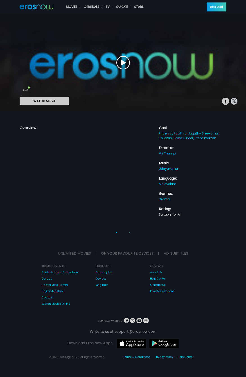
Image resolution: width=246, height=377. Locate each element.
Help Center (158, 278)
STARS (139, 6)
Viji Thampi (167, 153)
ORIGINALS (93, 6)
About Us (156, 272)
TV (109, 6)
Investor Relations (162, 291)
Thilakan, (166, 138)
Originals (102, 285)
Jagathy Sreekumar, (204, 133)
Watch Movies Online (56, 304)
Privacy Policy (164, 357)
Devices (101, 278)
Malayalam (167, 184)
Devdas (47, 278)
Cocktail (47, 297)
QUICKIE (123, 6)
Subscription (104, 272)
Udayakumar (169, 168)
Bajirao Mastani (52, 291)
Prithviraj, (166, 133)
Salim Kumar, (184, 138)
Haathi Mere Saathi (55, 285)
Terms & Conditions (136, 357)
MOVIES (73, 6)
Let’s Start (216, 7)
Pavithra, (181, 133)
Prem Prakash (205, 138)
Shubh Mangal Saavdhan (60, 272)
